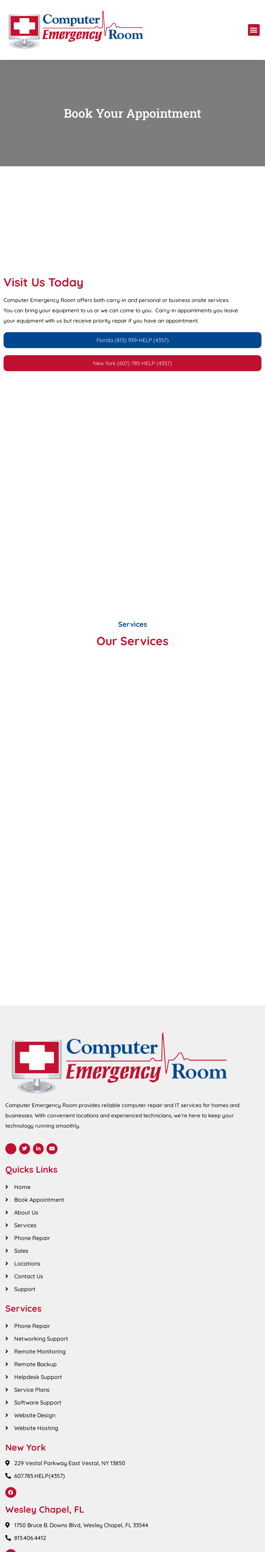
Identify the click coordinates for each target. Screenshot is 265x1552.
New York (25, 1447)
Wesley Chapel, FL (44, 1509)
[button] (254, 30)
